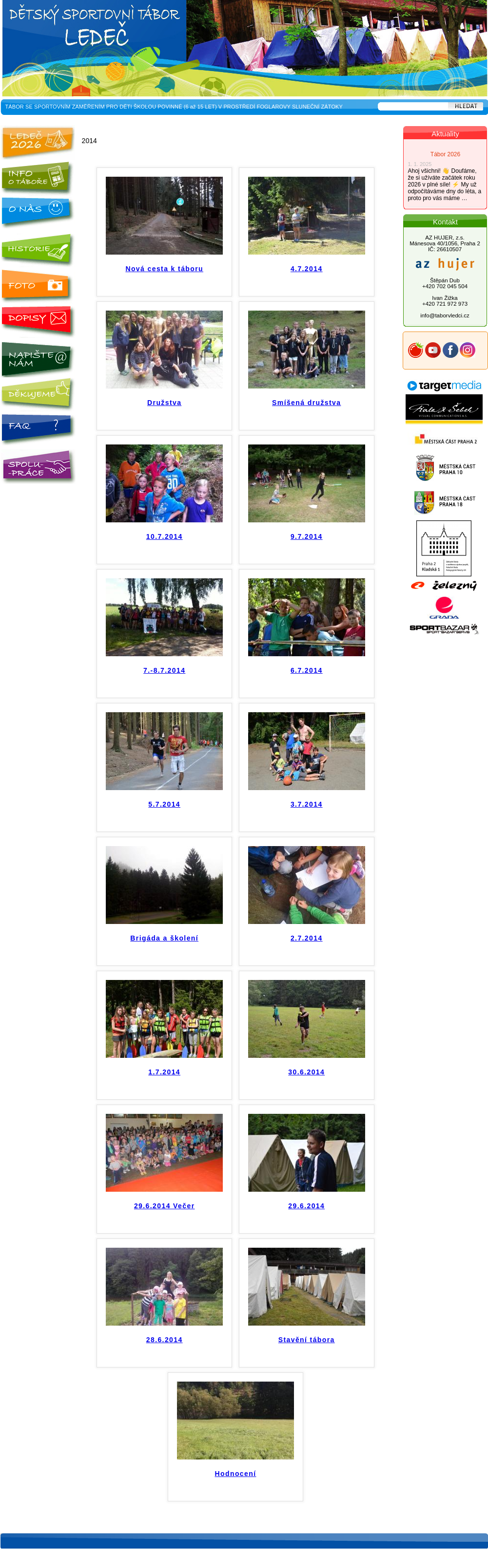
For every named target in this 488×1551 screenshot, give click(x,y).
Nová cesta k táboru (164, 269)
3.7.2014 (307, 804)
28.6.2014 (164, 1340)
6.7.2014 (307, 670)
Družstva (164, 402)
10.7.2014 (164, 536)
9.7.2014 (307, 536)
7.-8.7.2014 (164, 670)
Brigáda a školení (164, 938)
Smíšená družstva (306, 402)
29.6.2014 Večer (164, 1206)
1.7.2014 (164, 1072)
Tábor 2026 (445, 154)
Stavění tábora (306, 1340)
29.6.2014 (306, 1206)
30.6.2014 (306, 1072)
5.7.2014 (164, 804)
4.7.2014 (307, 269)
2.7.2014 (307, 938)
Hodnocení (235, 1473)
